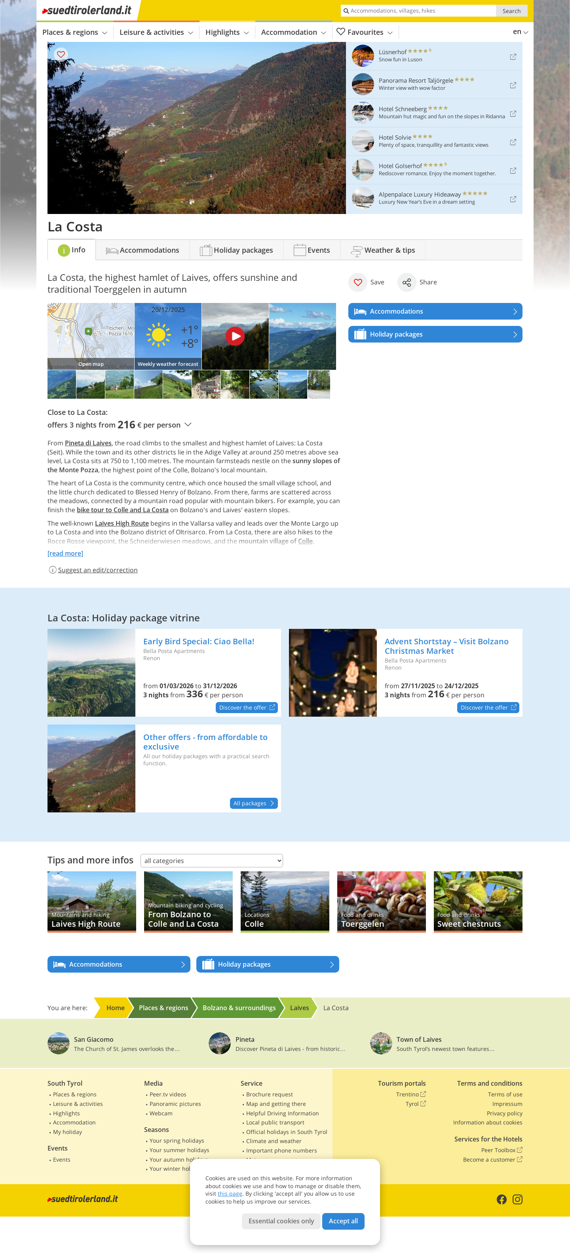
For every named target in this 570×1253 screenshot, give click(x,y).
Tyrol (416, 1104)
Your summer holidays (179, 1150)
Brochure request (269, 1094)
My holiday (67, 1132)
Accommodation (293, 32)
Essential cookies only (281, 1221)
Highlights (227, 32)
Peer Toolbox (501, 1150)
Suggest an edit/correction (93, 570)
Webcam (161, 1113)
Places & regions (74, 32)
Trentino (411, 1094)
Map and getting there (276, 1103)
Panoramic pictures (175, 1103)
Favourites (364, 32)
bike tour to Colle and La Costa (123, 509)
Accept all (343, 1221)
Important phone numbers (281, 1150)
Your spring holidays (177, 1140)
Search (512, 11)
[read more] (65, 553)
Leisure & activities (156, 32)
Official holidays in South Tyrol (286, 1132)
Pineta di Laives (88, 443)
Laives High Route (122, 523)
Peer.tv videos (168, 1094)
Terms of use (505, 1094)
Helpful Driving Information (282, 1113)
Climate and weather (274, 1141)
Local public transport (275, 1122)
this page (230, 1193)
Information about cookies (487, 1122)
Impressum (507, 1103)
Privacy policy (504, 1113)
